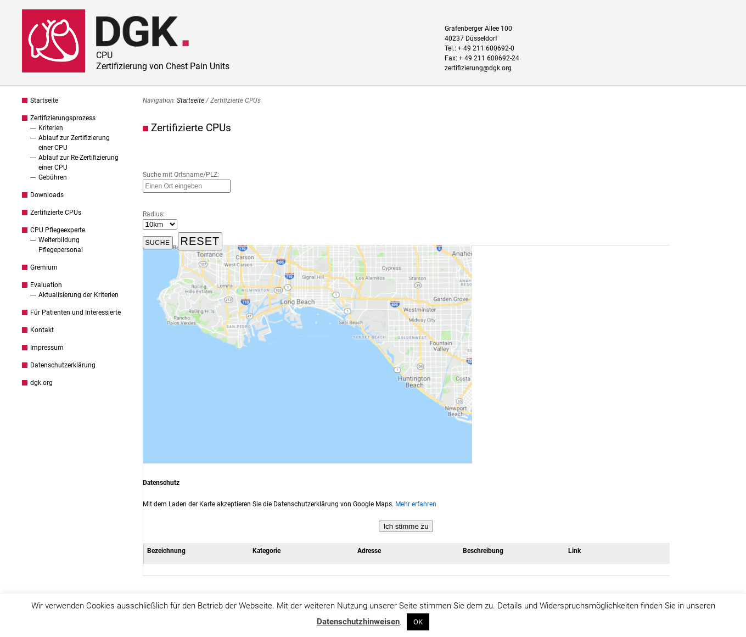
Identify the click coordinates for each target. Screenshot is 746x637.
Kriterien (50, 128)
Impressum (47, 347)
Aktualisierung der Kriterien (78, 295)
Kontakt (42, 330)
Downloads (47, 195)
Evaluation (46, 285)
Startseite (44, 100)
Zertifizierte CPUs (55, 212)
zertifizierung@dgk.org (478, 68)
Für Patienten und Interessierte (75, 312)
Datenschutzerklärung (63, 365)
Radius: (154, 214)
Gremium (44, 267)
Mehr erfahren (415, 504)
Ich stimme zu (405, 526)
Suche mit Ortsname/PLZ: (181, 174)
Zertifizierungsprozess (63, 118)
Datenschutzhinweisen (358, 622)
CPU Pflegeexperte (57, 230)
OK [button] (418, 622)
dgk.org (41, 383)
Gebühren (52, 177)
